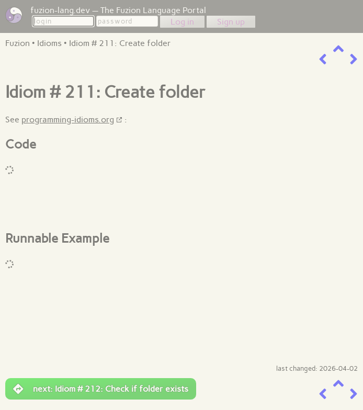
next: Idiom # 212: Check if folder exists (100, 389)
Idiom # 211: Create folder (120, 43)
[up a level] (338, 49)
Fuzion (17, 43)
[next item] (353, 59)
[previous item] (323, 59)
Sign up (231, 22)
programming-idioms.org (67, 119)
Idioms (49, 43)
